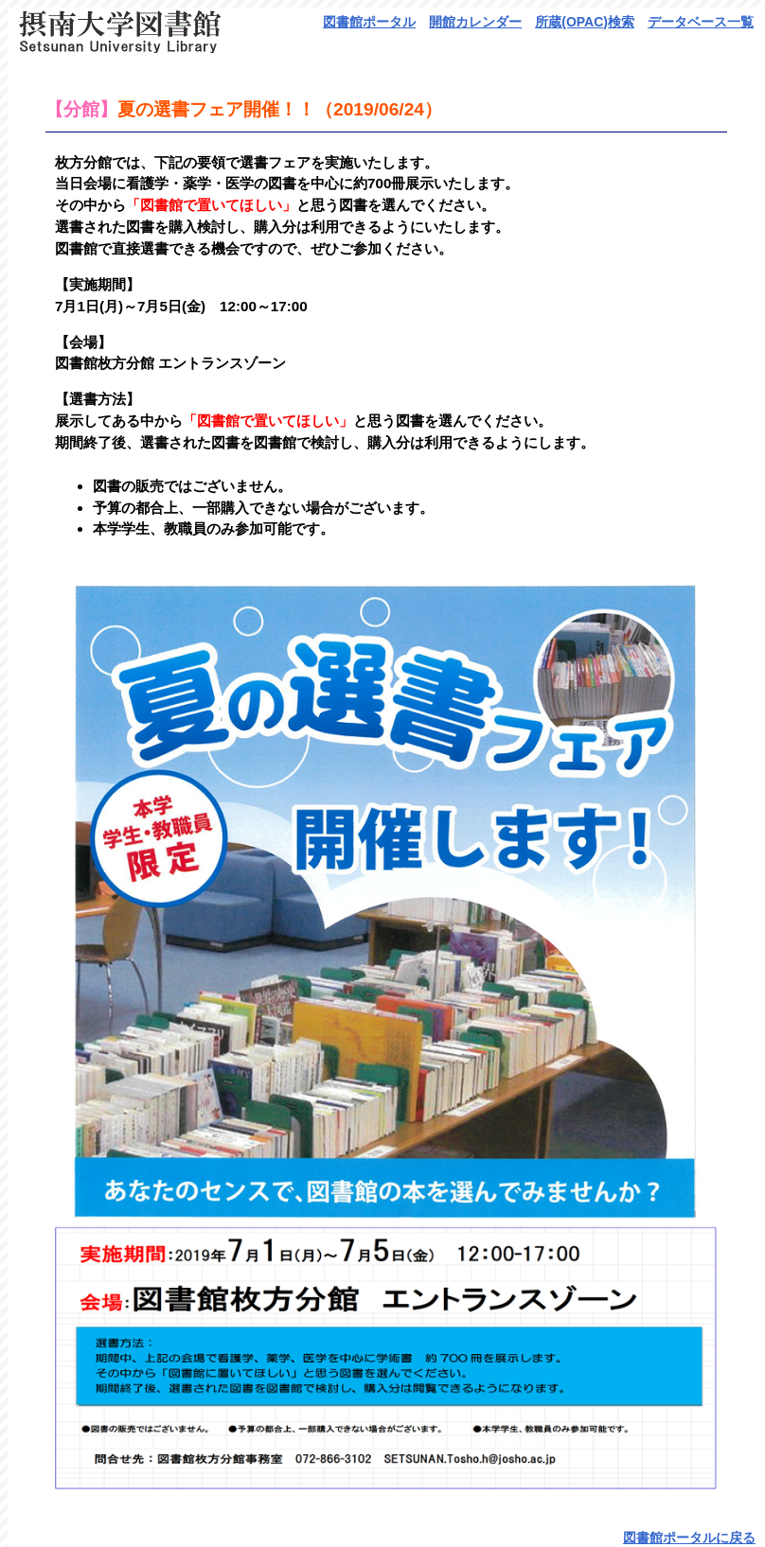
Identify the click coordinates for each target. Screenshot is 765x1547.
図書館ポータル (369, 21)
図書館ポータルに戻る (689, 1537)
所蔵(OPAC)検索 (584, 21)
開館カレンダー (475, 21)
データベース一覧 (701, 21)
